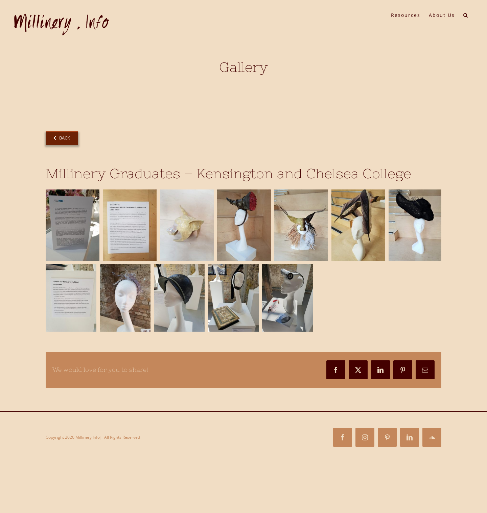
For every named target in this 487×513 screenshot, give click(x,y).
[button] (465, 14)
